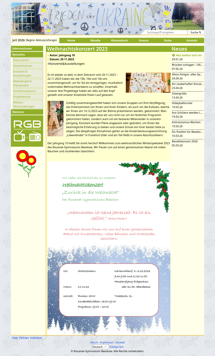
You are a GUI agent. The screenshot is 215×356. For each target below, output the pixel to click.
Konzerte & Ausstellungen (22, 73)
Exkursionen (21, 60)
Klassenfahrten (22, 66)
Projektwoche (22, 97)
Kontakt (120, 342)
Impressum (107, 342)
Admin (94, 342)
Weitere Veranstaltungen (23, 104)
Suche (195, 32)
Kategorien (117, 347)
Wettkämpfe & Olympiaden (22, 83)
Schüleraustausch (24, 91)
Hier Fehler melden (26, 338)
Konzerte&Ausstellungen (66, 64)
